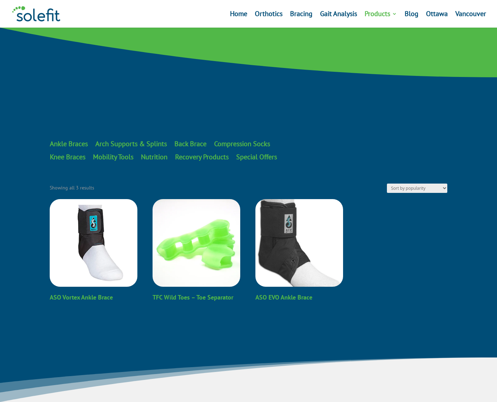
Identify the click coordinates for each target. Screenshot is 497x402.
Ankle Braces (69, 144)
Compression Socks (242, 144)
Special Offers (256, 157)
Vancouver (470, 14)
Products (377, 14)
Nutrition (154, 157)
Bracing (301, 14)
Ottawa (437, 14)
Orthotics (268, 14)
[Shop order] (417, 188)
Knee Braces (67, 157)
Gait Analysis (338, 14)
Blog (411, 14)
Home (238, 14)
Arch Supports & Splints (131, 144)
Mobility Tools (113, 157)
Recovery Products (201, 157)
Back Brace (190, 144)
